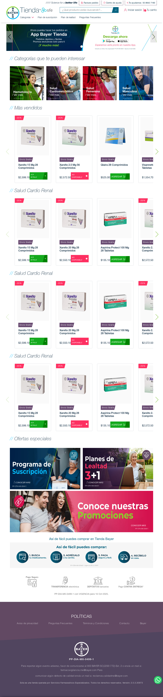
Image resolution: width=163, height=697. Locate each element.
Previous (7, 149)
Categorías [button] (26, 17)
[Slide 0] (81, 46)
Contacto (124, 623)
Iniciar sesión (132, 9)
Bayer (143, 623)
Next (157, 149)
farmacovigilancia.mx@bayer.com (79, 670)
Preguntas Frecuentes (91, 17)
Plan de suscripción (49, 17)
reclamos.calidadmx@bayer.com (110, 675)
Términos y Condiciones (96, 623)
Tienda (37, 10)
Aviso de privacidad (27, 623)
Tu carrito (149, 9)
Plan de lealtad (69, 17)
